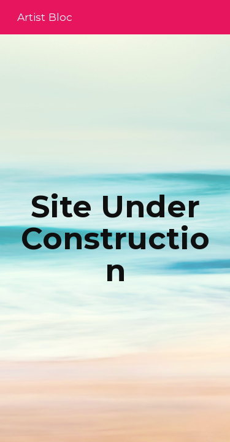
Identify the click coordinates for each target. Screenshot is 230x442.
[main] (115, 238)
